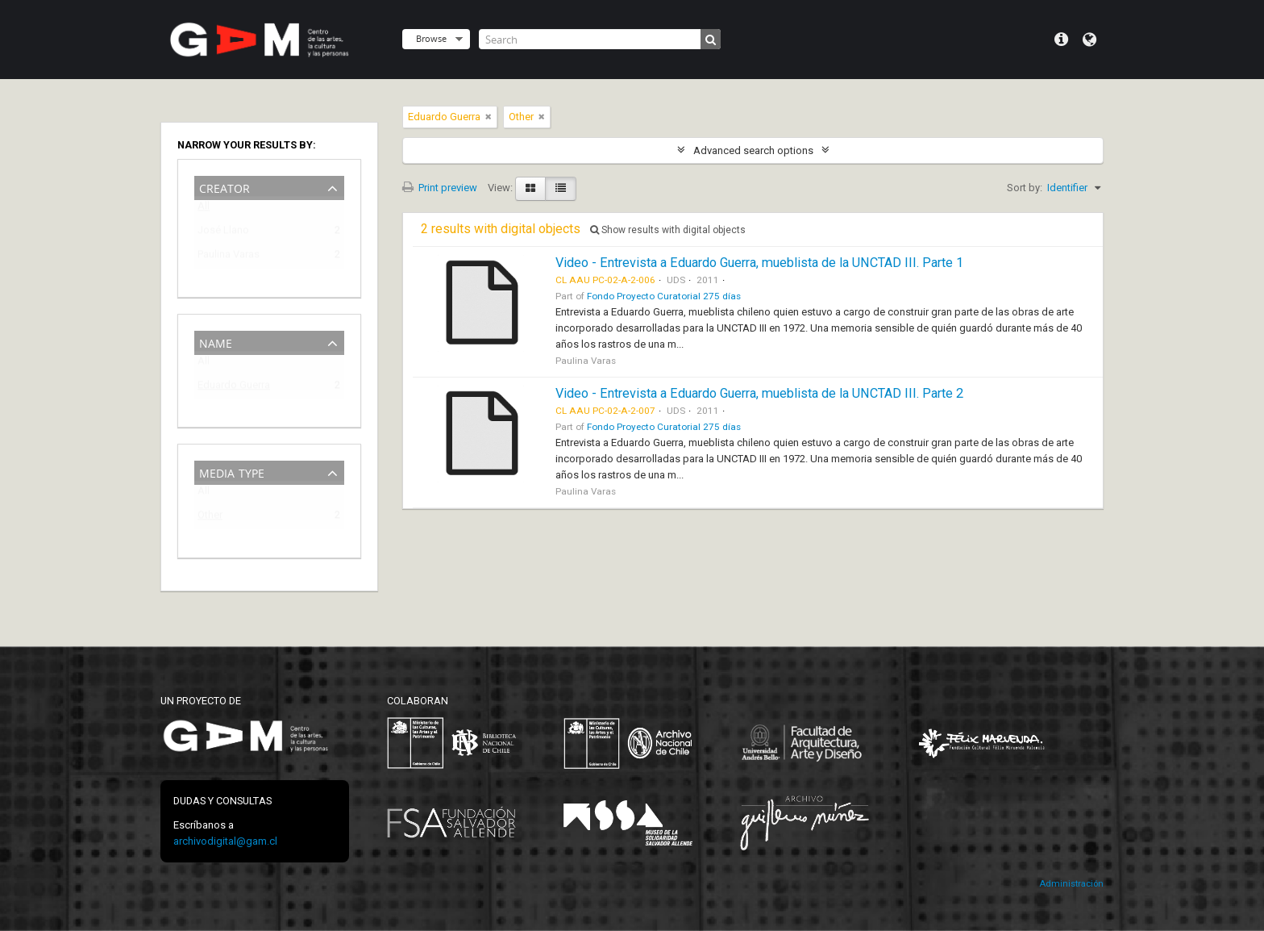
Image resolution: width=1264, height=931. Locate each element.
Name (215, 342)
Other (210, 517)
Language (1089, 39)
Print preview (439, 188)
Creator (224, 187)
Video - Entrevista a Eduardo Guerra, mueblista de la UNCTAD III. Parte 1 (759, 262)
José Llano (223, 233)
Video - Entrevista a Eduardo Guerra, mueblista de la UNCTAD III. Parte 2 (759, 393)
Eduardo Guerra (234, 388)
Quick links (1061, 39)
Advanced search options (753, 150)
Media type (231, 471)
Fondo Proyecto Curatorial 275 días (664, 296)
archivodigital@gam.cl (225, 841)
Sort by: (1024, 188)
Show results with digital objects (668, 230)
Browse (431, 38)
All (204, 209)
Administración (1071, 884)
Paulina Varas (229, 257)
